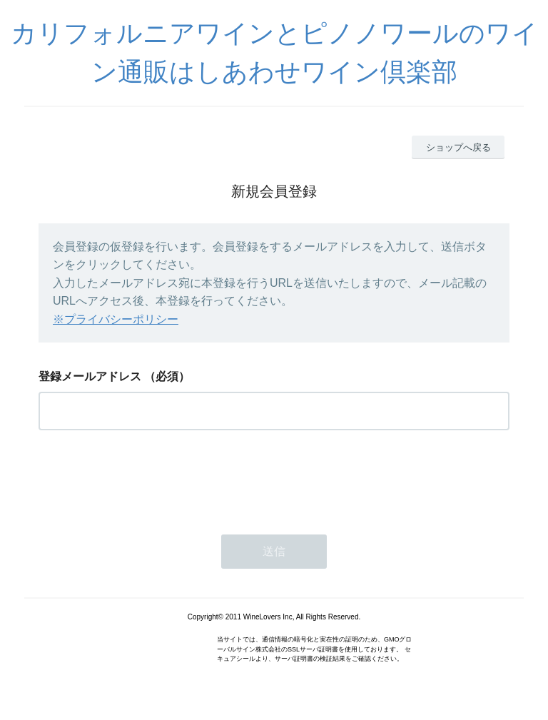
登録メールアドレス (90, 376)
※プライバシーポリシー (115, 319)
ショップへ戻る (458, 147)
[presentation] (147, 478)
